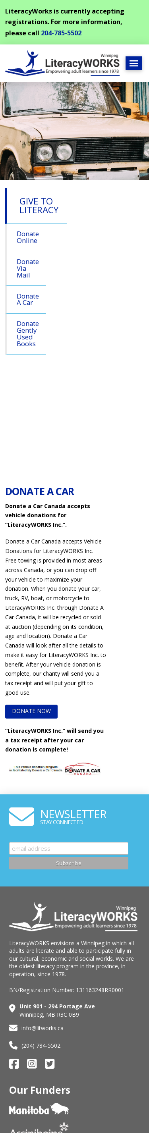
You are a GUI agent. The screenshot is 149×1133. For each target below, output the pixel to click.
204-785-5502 (61, 33)
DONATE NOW (31, 711)
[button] (134, 63)
